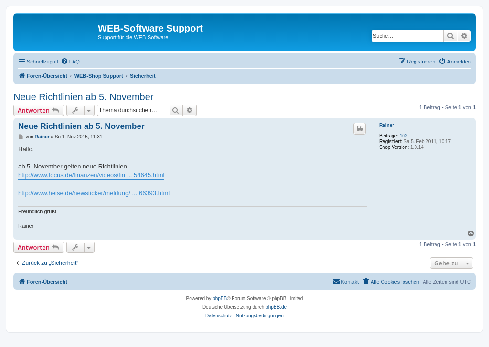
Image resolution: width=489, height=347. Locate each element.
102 (404, 135)
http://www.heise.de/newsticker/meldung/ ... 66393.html (94, 193)
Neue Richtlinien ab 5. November (83, 97)
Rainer (386, 125)
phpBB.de (276, 307)
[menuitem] (70, 61)
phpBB (220, 298)
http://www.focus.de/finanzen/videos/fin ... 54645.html (91, 175)
